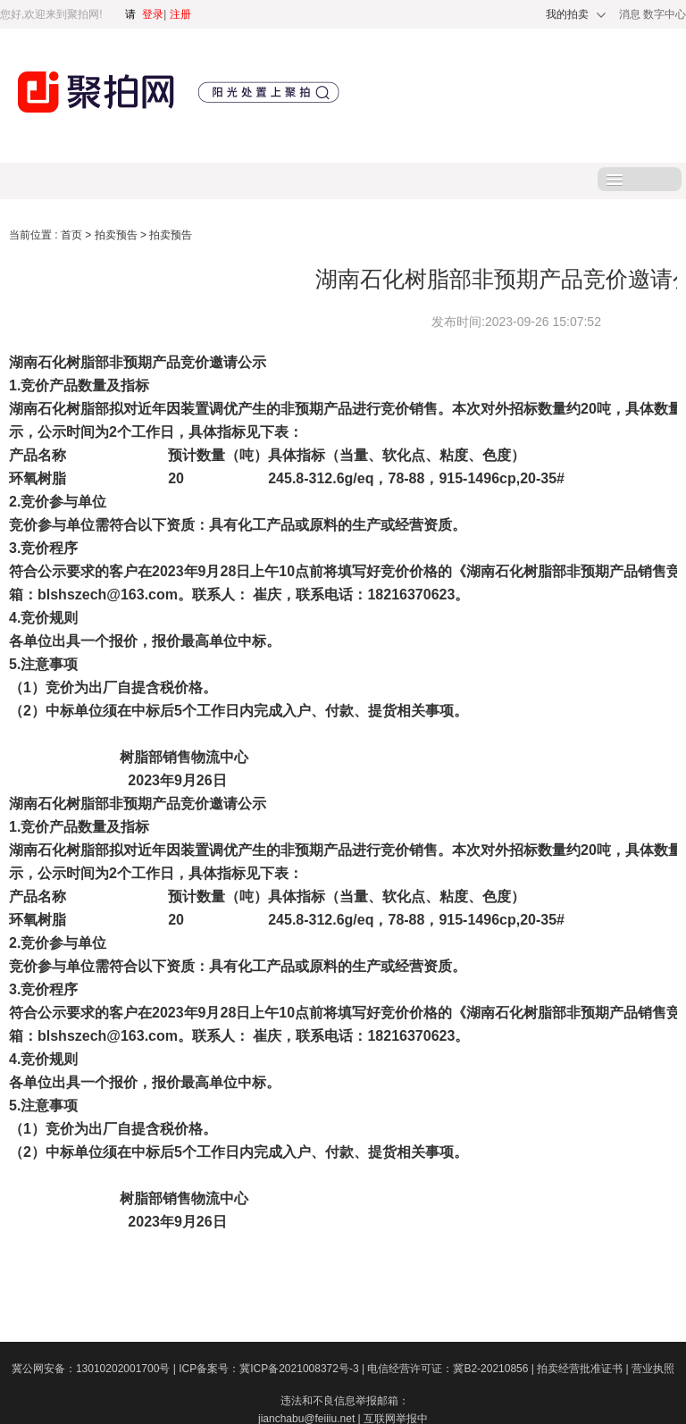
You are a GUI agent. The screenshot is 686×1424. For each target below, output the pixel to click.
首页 (73, 235)
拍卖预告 (117, 235)
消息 (631, 14)
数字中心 (664, 14)
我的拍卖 (567, 14)
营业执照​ (653, 1368)
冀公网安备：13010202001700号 (95, 1368)
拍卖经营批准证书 (584, 1368)
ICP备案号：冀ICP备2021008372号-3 (273, 1368)
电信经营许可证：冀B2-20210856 (452, 1368)
